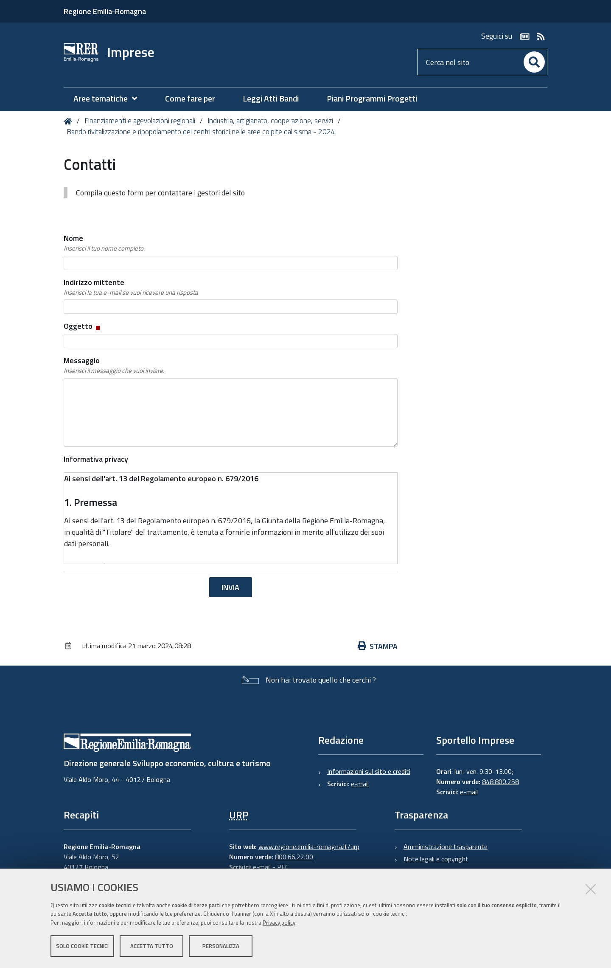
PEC (283, 867)
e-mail (360, 784)
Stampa (378, 646)
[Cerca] (534, 62)
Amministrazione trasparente (446, 846)
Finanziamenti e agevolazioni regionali (139, 120)
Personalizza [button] (220, 946)
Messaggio (114, 365)
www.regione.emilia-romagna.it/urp (308, 846)
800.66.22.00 (294, 857)
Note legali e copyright (436, 859)
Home (69, 121)
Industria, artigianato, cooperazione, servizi (270, 120)
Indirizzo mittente (131, 287)
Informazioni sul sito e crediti (368, 771)
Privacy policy (279, 922)
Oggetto (82, 326)
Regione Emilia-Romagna (105, 11)
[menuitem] (109, 99)
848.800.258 (500, 781)
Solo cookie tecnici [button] (82, 946)
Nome (104, 243)
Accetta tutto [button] (151, 946)
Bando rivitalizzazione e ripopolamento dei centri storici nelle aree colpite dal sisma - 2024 (201, 131)
